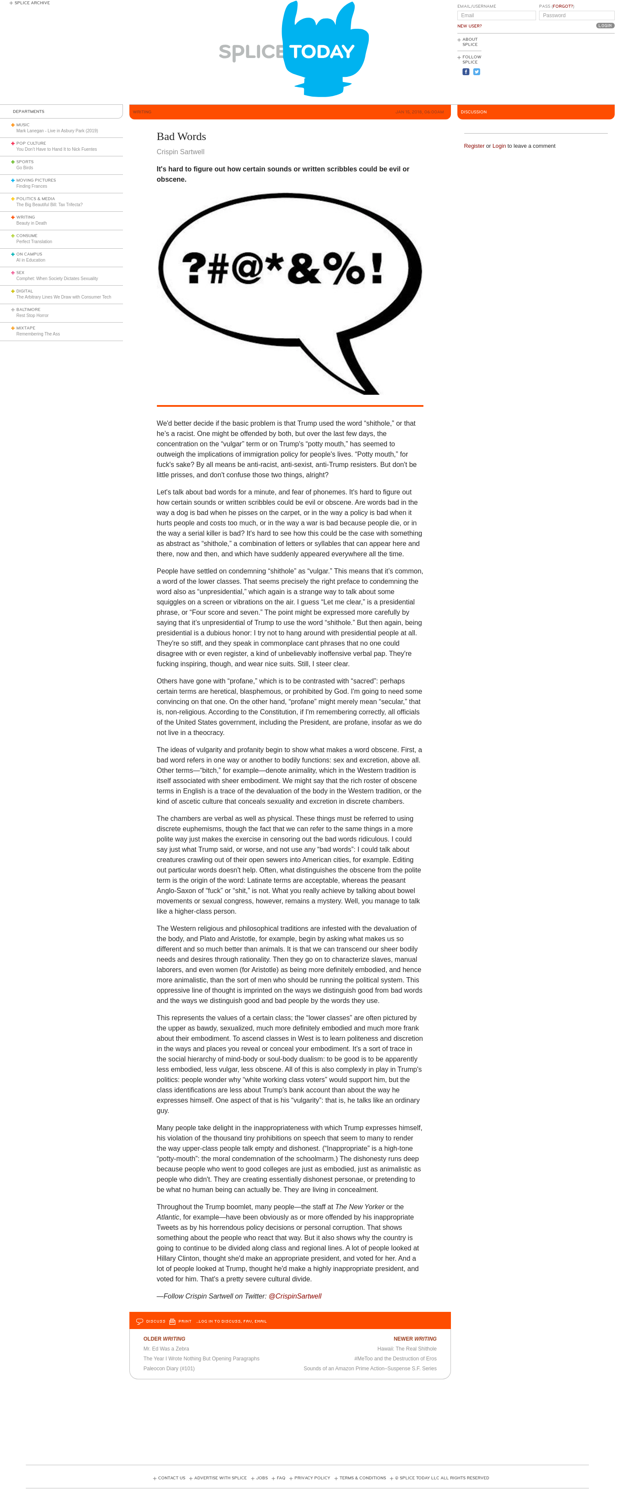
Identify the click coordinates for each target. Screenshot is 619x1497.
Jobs (262, 1478)
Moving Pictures (36, 180)
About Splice (470, 42)
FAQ (281, 1478)
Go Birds (24, 167)
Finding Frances (31, 186)
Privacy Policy (312, 1478)
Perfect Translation (34, 241)
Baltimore (28, 309)
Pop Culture (31, 143)
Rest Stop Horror (32, 315)
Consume (26, 235)
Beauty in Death (31, 223)
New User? (469, 26)
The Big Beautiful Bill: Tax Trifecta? (49, 204)
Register (474, 146)
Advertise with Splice (220, 1478)
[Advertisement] (576, 69)
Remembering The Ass (38, 334)
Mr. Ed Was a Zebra (166, 1349)
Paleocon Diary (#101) (169, 1369)
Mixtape (25, 328)
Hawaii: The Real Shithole (407, 1349)
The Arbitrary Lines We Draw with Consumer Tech (63, 297)
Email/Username (476, 6)
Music (23, 125)
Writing (25, 217)
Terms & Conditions (363, 1478)
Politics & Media (35, 198)
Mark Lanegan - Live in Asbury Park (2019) (57, 130)
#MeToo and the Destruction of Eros (396, 1359)
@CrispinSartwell (295, 1296)
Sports (25, 162)
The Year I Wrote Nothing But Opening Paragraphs (202, 1359)
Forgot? (563, 6)
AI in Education (30, 260)
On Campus (29, 254)
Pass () (556, 6)
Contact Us (171, 1478)
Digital (24, 291)
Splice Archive (32, 3)
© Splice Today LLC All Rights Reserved (442, 1478)
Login (499, 146)
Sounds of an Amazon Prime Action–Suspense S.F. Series (370, 1369)
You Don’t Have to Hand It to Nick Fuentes (56, 149)
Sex (20, 272)
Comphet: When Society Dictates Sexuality (57, 278)
